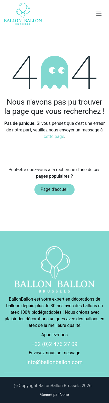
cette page (54, 136)
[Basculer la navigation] (99, 14)
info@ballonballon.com (54, 362)
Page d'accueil (54, 189)
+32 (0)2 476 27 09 (54, 344)
